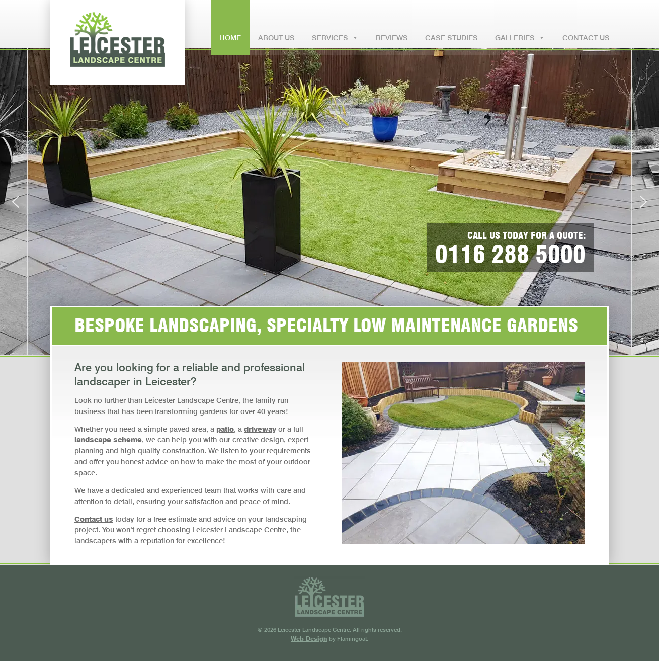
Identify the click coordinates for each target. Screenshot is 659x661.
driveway (260, 429)
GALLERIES (520, 32)
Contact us (93, 519)
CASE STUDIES (451, 37)
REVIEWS (392, 37)
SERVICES (335, 32)
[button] (16, 202)
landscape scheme (108, 439)
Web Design (309, 638)
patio (225, 429)
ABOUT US (276, 37)
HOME (230, 37)
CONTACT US (586, 37)
